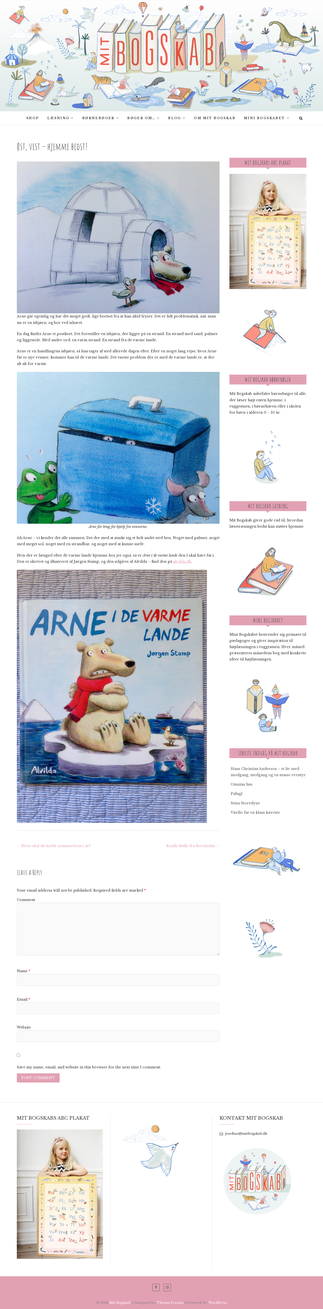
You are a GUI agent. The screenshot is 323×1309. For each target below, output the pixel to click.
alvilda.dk (182, 561)
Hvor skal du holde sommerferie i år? (54, 846)
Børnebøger (98, 118)
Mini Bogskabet (264, 118)
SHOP (32, 118)
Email (23, 999)
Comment (26, 900)
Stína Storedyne (245, 803)
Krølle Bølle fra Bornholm (193, 846)
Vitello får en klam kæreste (255, 812)
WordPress (217, 1303)
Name (23, 971)
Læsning (58, 118)
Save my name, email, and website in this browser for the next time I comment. (89, 1067)
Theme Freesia (170, 1303)
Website (24, 1027)
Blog (174, 118)
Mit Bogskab (120, 1303)
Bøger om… (141, 118)
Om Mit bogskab (214, 118)
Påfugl (236, 793)
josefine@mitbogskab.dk (243, 1133)
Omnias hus (241, 784)
